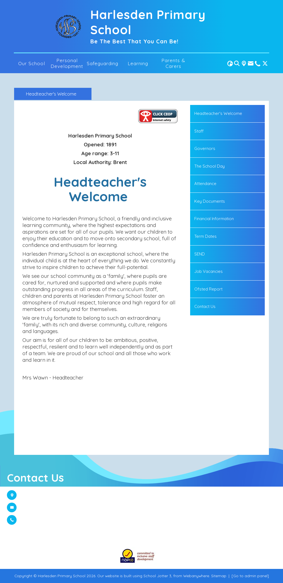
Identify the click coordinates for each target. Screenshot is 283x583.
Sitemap (218, 575)
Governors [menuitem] (204, 148)
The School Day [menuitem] (209, 166)
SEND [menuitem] (199, 254)
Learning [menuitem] (138, 63)
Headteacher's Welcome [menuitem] (218, 113)
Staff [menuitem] (199, 131)
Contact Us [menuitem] (205, 306)
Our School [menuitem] (31, 63)
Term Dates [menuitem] (205, 236)
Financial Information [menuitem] (214, 218)
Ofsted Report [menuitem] (208, 289)
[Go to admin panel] (250, 575)
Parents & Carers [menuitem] (173, 63)
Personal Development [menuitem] (67, 63)
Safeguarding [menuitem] (102, 63)
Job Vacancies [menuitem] (208, 271)
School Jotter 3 (157, 575)
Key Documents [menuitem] (209, 201)
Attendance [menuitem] (205, 183)
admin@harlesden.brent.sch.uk (55, 507)
